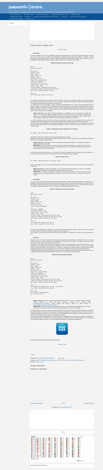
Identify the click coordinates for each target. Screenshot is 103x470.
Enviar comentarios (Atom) (65, 407)
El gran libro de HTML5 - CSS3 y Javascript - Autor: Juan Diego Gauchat (67, 360)
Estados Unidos (39, 361)
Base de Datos (28, 16)
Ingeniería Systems (26, 7)
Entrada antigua (89, 403)
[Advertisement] (62, 31)
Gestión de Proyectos (75, 14)
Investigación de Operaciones (16, 16)
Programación (65, 16)
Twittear (32, 354)
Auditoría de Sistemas (29, 18)
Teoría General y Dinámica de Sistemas (78, 16)
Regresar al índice (62, 49)
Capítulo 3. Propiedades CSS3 (43, 360)
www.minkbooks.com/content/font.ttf (41, 303)
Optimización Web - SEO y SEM (16, 18)
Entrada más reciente (37, 403)
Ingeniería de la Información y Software (60, 14)
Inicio (63, 403)
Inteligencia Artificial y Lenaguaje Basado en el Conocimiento (46, 16)
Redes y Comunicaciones (29, 14)
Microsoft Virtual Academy (15, 14)
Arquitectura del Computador (43, 14)
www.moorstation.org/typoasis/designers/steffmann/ (45, 305)
